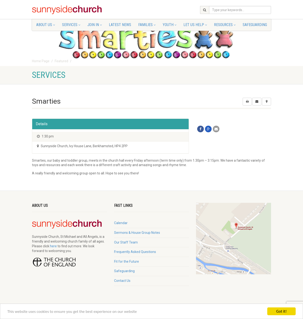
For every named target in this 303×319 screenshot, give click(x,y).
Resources (225, 24)
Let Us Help (195, 24)
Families (147, 24)
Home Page (40, 61)
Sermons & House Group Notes (137, 233)
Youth (169, 24)
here (53, 246)
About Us (45, 24)
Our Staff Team (126, 242)
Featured (61, 61)
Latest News (120, 24)
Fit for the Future (126, 261)
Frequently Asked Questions (135, 252)
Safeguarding (255, 24)
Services (71, 24)
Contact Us (122, 281)
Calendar (121, 223)
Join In (94, 24)
